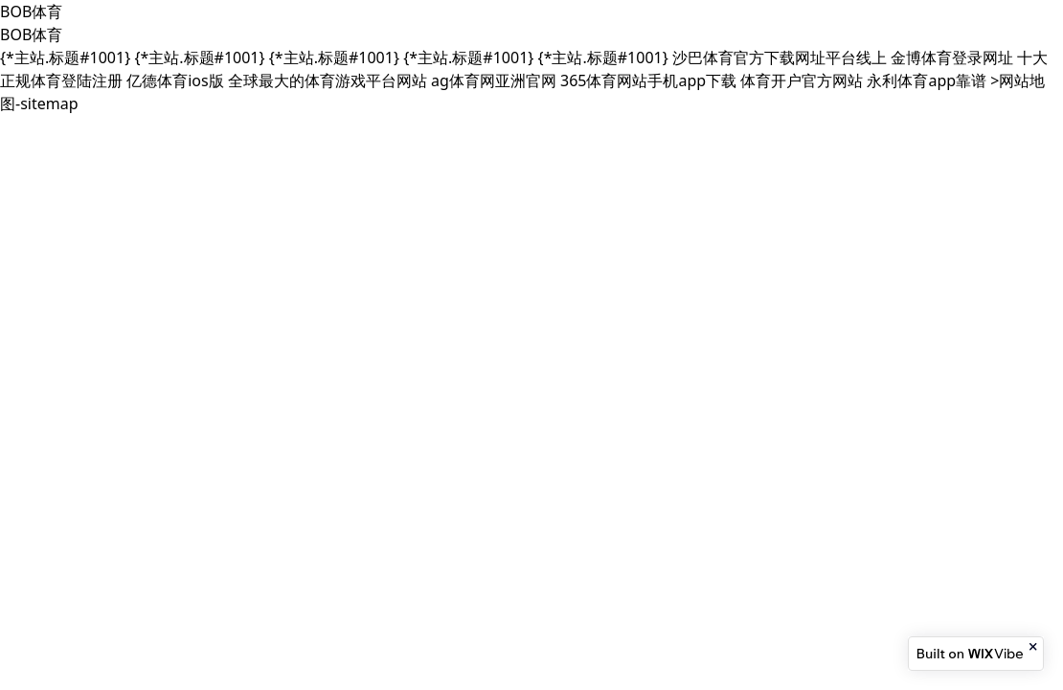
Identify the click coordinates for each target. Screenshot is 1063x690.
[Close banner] (1034, 647)
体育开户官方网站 (801, 80)
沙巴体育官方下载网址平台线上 (779, 57)
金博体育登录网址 (952, 57)
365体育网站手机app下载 (648, 80)
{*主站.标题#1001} (65, 57)
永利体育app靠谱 (926, 80)
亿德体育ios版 (174, 80)
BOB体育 (31, 11)
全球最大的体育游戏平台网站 (327, 80)
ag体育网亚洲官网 (493, 80)
